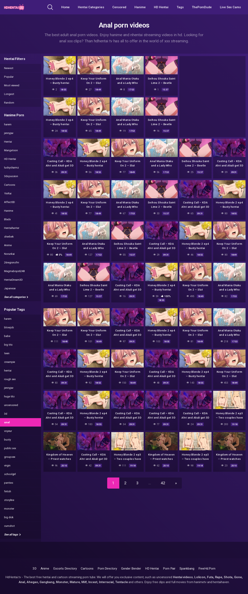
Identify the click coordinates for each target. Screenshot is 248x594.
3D (34, 568)
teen (6, 353)
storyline (9, 500)
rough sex (10, 379)
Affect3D (9, 202)
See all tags (12, 534)
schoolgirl (10, 474)
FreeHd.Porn (206, 568)
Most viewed (11, 85)
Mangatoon (11, 150)
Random (9, 102)
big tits (8, 344)
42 (163, 483)
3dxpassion (11, 176)
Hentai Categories (91, 7)
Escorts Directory (65, 568)
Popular (8, 76)
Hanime (140, 7)
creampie (9, 361)
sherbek (9, 236)
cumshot (9, 525)
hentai (7, 370)
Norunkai (9, 253)
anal (7, 422)
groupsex (9, 456)
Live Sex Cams (230, 7)
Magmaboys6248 (14, 271)
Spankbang (187, 568)
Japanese (10, 288)
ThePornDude (202, 7)
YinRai (7, 193)
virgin (7, 465)
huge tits (9, 396)
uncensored (11, 405)
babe (7, 336)
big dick (9, 517)
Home (65, 7)
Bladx (7, 219)
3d (5, 413)
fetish (7, 491)
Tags (180, 7)
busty (7, 439)
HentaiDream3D (13, 279)
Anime (8, 245)
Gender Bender (131, 568)
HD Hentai (161, 7)
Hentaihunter (11, 228)
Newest (8, 68)
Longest (9, 94)
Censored (119, 7)
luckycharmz (11, 167)
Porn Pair (169, 568)
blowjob (9, 327)
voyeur (8, 431)
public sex (10, 448)
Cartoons (9, 184)
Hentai (8, 141)
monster (9, 508)
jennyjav (8, 133)
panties (8, 482)
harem (7, 124)
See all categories (16, 297)
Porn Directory (107, 568)
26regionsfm (11, 262)
